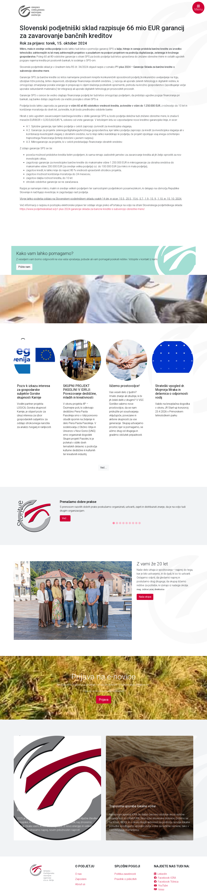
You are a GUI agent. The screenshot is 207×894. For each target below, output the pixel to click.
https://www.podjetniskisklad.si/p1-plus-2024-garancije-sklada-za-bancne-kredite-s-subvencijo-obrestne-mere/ (82, 209)
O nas (78, 873)
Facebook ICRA (165, 877)
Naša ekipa (145, 596)
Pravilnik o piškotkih (125, 879)
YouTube (161, 885)
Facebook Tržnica (166, 881)
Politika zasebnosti (125, 873)
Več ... (103, 467)
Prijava (103, 700)
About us (80, 884)
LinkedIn (160, 873)
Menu (198, 8)
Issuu (159, 889)
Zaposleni (80, 879)
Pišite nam (24, 266)
